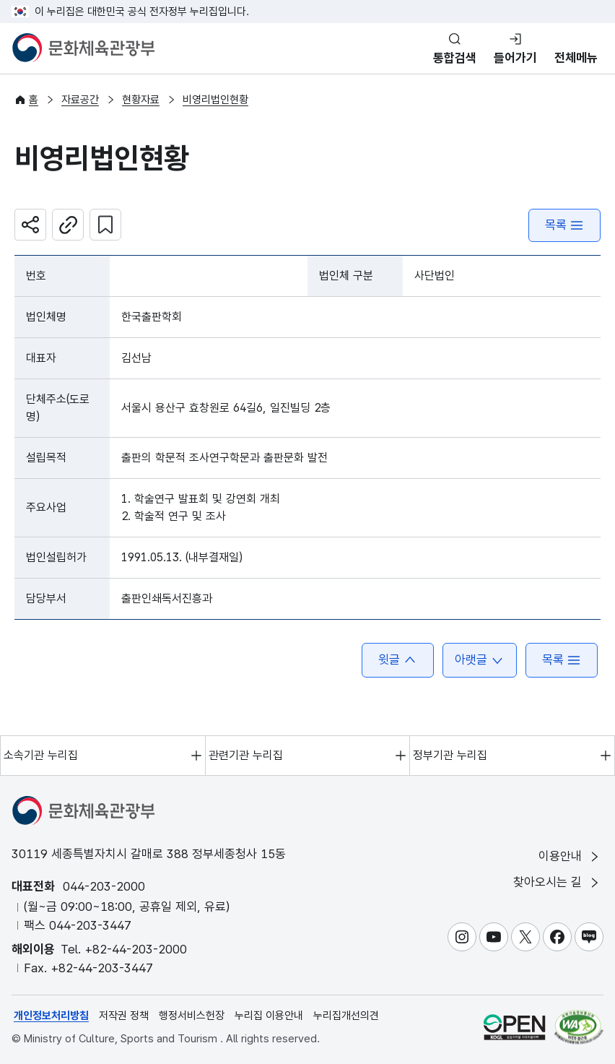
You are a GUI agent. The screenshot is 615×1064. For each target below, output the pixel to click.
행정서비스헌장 (191, 1015)
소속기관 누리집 (41, 755)
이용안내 (569, 856)
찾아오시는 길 (557, 882)
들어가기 (515, 58)
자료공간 (80, 99)
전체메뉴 (576, 58)
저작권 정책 (124, 1015)
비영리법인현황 (215, 99)
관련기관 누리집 (246, 755)
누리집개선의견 (346, 1015)
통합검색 (454, 58)
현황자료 (141, 99)
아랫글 (480, 659)
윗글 (397, 659)
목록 (564, 225)
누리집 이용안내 (269, 1015)
